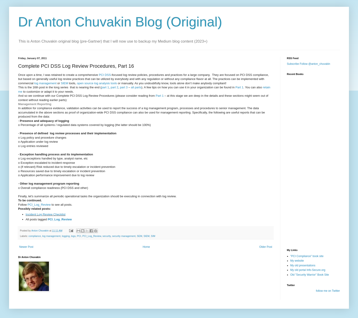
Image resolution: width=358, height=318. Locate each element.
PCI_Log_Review (39, 204)
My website (297, 260)
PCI (79, 236)
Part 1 (239, 87)
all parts (136, 87)
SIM (153, 236)
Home (146, 246)
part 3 (124, 87)
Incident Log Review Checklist (45, 214)
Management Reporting (34, 104)
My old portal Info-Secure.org (307, 270)
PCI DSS (105, 75)
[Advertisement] (309, 218)
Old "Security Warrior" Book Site (309, 274)
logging (66, 236)
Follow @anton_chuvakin (315, 63)
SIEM (64, 83)
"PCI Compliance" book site (307, 256)
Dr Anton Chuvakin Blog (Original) (120, 21)
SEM (139, 236)
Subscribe (293, 63)
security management (123, 236)
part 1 (105, 87)
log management (45, 83)
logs (73, 236)
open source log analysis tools (97, 83)
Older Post (265, 246)
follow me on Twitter (328, 290)
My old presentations (302, 265)
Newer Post (26, 246)
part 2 (114, 87)
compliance (35, 236)
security (106, 236)
